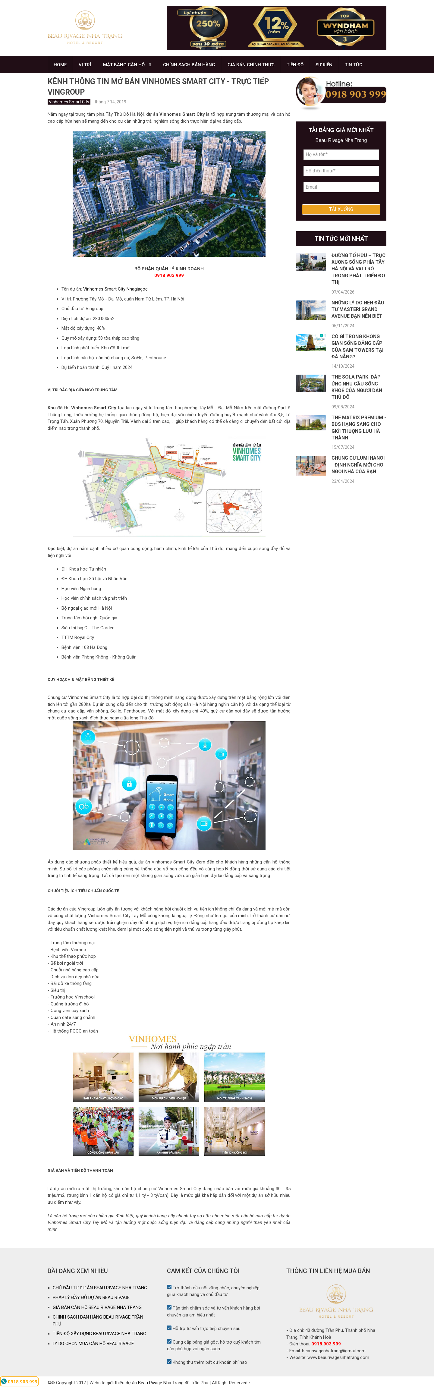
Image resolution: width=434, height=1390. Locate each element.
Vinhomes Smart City (69, 102)
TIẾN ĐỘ (296, 65)
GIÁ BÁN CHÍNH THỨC (251, 65)
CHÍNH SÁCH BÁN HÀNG (190, 65)
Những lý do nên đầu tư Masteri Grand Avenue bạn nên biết (358, 310)
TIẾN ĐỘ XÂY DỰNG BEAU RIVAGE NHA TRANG (99, 1334)
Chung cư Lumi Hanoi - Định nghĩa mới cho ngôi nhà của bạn (358, 466)
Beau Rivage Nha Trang (161, 1383)
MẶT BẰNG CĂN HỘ (124, 65)
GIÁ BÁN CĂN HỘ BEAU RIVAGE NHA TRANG (97, 1308)
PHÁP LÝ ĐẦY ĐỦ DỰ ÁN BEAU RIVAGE (91, 1298)
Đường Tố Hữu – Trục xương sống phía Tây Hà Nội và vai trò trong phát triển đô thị (358, 269)
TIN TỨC (354, 65)
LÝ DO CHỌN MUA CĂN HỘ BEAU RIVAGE (93, 1344)
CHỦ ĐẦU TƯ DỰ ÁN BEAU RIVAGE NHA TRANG (100, 1288)
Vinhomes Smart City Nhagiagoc (115, 290)
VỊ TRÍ (85, 65)
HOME (60, 65)
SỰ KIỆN (325, 65)
